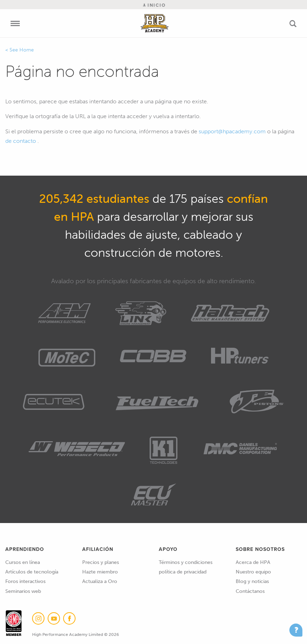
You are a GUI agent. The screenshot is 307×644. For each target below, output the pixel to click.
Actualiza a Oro (99, 581)
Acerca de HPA (253, 562)
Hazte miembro (100, 572)
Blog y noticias (252, 581)
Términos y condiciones (185, 562)
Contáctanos (250, 591)
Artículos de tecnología (31, 572)
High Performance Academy (154, 23)
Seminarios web (23, 591)
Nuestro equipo (253, 572)
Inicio (154, 5)
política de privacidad (182, 572)
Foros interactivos (25, 581)
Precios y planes (100, 562)
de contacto (20, 141)
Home (26, 50)
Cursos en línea (22, 562)
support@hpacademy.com (232, 131)
